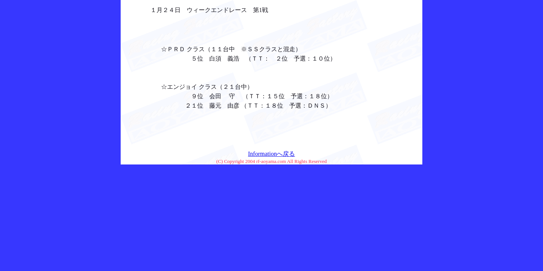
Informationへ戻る (271, 154)
